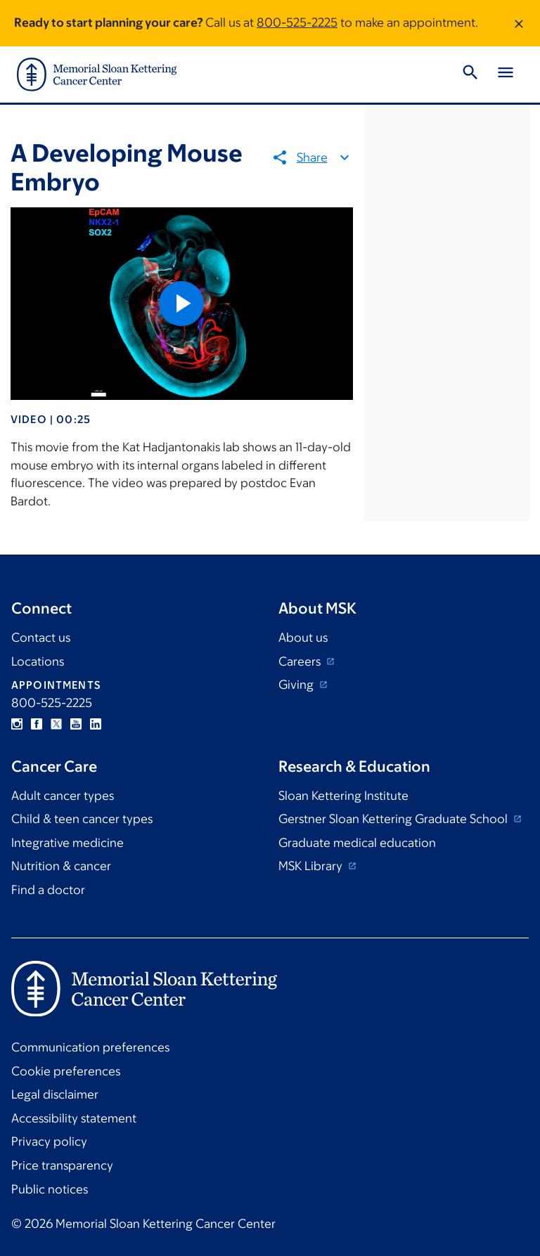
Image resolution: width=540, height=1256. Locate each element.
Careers (300, 661)
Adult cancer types (62, 796)
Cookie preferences (65, 1071)
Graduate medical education (357, 843)
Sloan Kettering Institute (343, 796)
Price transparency (62, 1165)
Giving (297, 685)
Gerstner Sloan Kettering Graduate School (394, 819)
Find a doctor (48, 890)
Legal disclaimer (54, 1094)
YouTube (76, 724)
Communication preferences (90, 1047)
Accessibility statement (73, 1118)
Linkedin (95, 724)
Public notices (49, 1189)
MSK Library (311, 866)
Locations (37, 661)
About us (303, 637)
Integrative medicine (67, 843)
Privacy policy (49, 1141)
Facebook (36, 724)
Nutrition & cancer (61, 866)
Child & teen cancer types (82, 819)
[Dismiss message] (519, 23)
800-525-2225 (297, 22)
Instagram (16, 724)
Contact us (40, 637)
